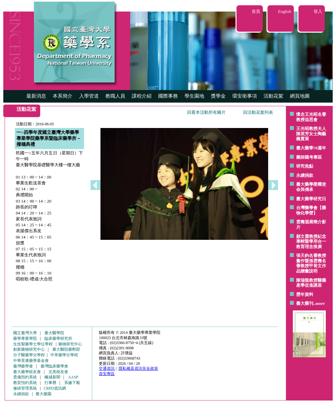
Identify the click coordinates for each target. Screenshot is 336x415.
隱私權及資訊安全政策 (138, 368)
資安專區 (107, 373)
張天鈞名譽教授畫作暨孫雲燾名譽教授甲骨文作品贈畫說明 (311, 263)
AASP (73, 377)
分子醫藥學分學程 (29, 355)
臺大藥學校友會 (27, 371)
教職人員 (115, 96)
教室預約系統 (25, 382)
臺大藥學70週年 (311, 147)
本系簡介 (62, 96)
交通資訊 (107, 368)
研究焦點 (304, 166)
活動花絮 (273, 96)
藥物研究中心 (70, 344)
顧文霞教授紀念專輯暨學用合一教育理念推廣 (311, 241)
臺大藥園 (43, 394)
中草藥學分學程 (64, 355)
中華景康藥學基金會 (31, 360)
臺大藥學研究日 (311, 198)
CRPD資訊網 (54, 388)
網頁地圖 (300, 96)
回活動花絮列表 (258, 112)
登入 (318, 11)
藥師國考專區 (309, 157)
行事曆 (50, 382)
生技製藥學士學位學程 (33, 344)
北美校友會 (58, 371)
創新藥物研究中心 (29, 349)
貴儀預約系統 (25, 377)
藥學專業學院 (25, 338)
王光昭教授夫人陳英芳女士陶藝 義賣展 (311, 133)
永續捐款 (304, 175)
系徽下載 (72, 382)
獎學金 (218, 96)
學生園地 (194, 96)
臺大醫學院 (54, 333)
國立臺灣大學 (25, 333)
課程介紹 (142, 96)
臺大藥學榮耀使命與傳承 (311, 187)
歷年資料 (304, 294)
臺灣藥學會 (23, 366)
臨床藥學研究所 (58, 338)
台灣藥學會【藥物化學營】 (311, 210)
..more (319, 303)
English (284, 11)
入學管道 (89, 96)
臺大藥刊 (304, 303)
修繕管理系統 (25, 388)
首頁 (256, 11)
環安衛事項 (244, 96)
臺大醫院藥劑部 (66, 349)
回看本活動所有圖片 (206, 112)
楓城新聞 (52, 377)
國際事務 (168, 96)
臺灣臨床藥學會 (54, 366)
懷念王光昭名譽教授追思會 (311, 117)
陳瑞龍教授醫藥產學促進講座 (311, 283)
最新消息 (36, 96)
